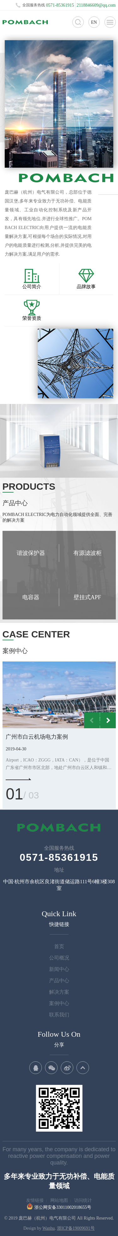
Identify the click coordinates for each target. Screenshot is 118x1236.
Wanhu (48, 1228)
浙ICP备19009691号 (76, 1228)
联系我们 (59, 1014)
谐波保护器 (31, 553)
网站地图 (59, 1200)
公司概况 (59, 957)
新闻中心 (59, 969)
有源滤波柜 (87, 553)
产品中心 (59, 980)
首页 (59, 946)
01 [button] (14, 794)
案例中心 (59, 1003)
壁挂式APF (87, 597)
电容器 (30, 597)
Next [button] (108, 720)
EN (94, 22)
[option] (59, 695)
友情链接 (35, 1200)
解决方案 (59, 992)
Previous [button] (92, 720)
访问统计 (83, 1200)
